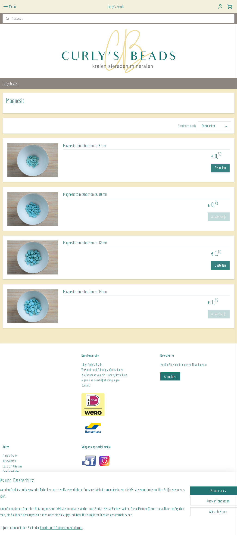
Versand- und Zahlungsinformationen (102, 370)
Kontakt (85, 385)
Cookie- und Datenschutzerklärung (75, 527)
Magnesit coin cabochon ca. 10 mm (85, 194)
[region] (88, 508)
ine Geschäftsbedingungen (105, 380)
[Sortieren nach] (214, 126)
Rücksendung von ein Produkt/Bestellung (104, 375)
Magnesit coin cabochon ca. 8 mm (84, 145)
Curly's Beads (94, 365)
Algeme (85, 380)
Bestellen (220, 167)
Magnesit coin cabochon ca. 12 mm (85, 242)
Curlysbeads (10, 83)
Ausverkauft (218, 216)
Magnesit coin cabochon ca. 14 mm (85, 291)
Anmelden (170, 376)
